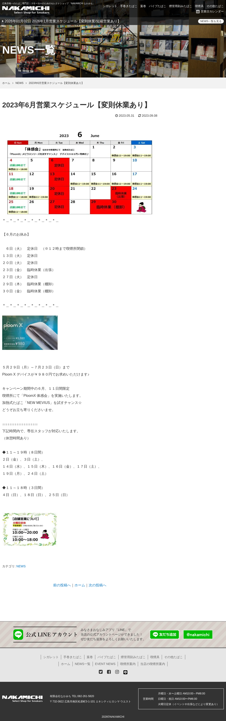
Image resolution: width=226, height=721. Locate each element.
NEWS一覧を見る (211, 21)
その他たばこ (215, 6)
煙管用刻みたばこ (180, 6)
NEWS (21, 566)
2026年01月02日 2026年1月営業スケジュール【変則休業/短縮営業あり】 (63, 21)
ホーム (79, 585)
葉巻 (143, 6)
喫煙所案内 (128, 664)
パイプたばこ (157, 6)
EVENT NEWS (105, 664)
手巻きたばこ (128, 6)
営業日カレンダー (210, 11)
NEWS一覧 (82, 664)
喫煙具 (199, 6)
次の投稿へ (97, 585)
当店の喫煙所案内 (152, 664)
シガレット (110, 6)
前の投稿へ (62, 585)
